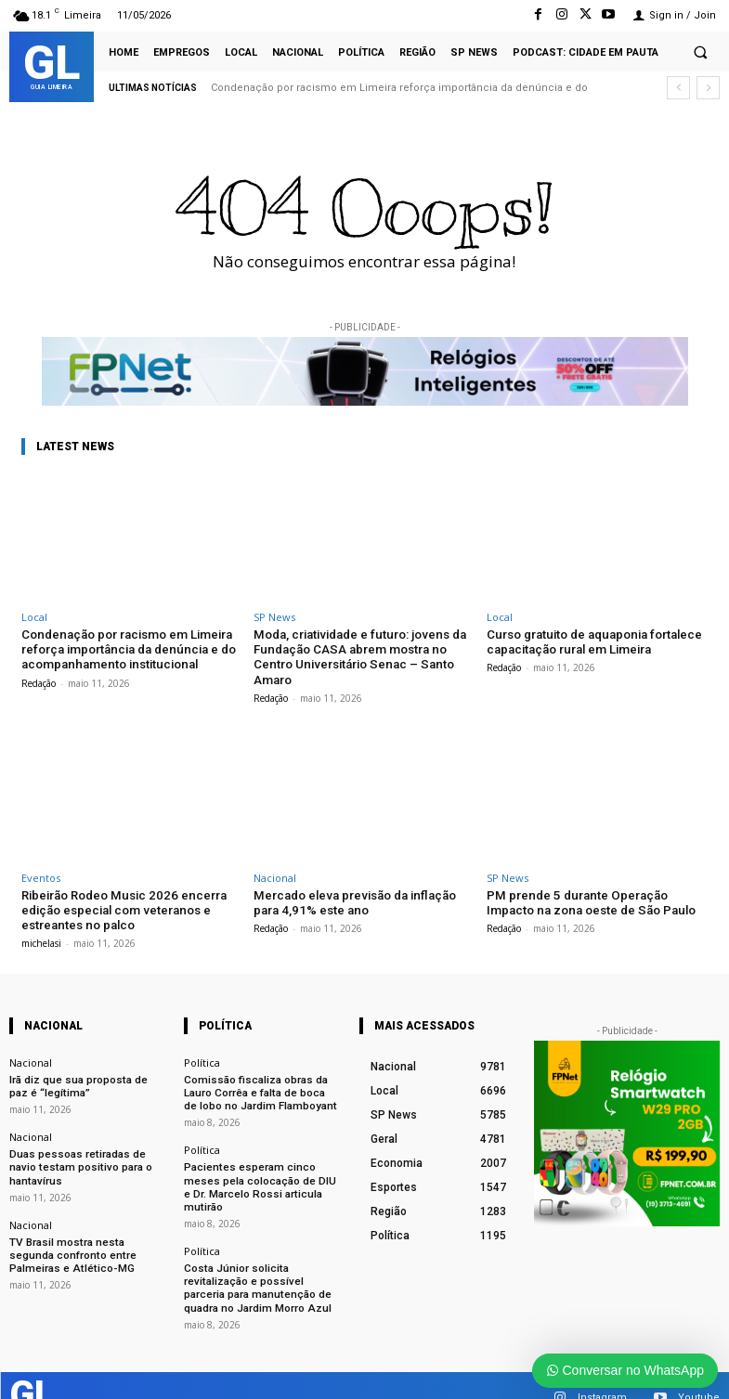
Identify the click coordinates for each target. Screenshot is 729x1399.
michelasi (41, 940)
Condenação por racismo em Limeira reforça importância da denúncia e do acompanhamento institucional (126, 649)
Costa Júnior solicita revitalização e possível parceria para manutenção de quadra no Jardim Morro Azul (260, 1264)
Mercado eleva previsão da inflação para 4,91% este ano (352, 901)
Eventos (40, 876)
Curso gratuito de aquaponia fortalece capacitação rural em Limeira (592, 642)
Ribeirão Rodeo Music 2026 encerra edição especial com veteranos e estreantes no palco (120, 908)
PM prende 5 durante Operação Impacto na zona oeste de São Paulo (589, 901)
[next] (708, 87)
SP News (274, 617)
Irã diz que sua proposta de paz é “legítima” (86, 1082)
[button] (700, 51)
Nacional (275, 876)
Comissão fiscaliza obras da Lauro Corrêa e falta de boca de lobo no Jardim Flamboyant (259, 1088)
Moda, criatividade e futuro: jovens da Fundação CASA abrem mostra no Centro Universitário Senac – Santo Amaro (357, 656)
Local (34, 617)
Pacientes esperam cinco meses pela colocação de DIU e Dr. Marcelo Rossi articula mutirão (261, 1173)
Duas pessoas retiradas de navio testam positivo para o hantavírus (76, 1161)
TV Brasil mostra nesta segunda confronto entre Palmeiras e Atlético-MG (85, 1245)
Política (202, 1060)
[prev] (678, 87)
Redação (38, 681)
